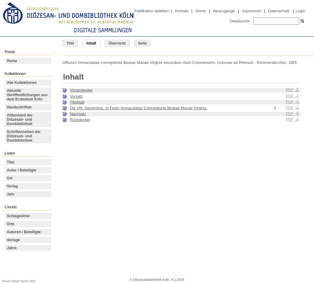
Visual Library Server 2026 (18, 281)
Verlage (13, 240)
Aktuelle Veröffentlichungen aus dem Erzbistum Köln (27, 94)
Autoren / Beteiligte (24, 232)
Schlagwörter (18, 216)
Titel (70, 43)
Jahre (12, 248)
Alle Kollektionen (22, 83)
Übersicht (117, 43)
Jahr (10, 194)
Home (200, 11)
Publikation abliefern (151, 11)
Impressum (251, 11)
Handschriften (19, 107)
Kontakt (182, 11)
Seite (142, 43)
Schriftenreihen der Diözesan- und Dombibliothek (24, 136)
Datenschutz (279, 11)
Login (300, 11)
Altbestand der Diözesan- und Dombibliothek (20, 119)
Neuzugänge (224, 11)
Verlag (12, 186)
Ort (9, 178)
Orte (10, 224)
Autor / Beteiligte (21, 170)
